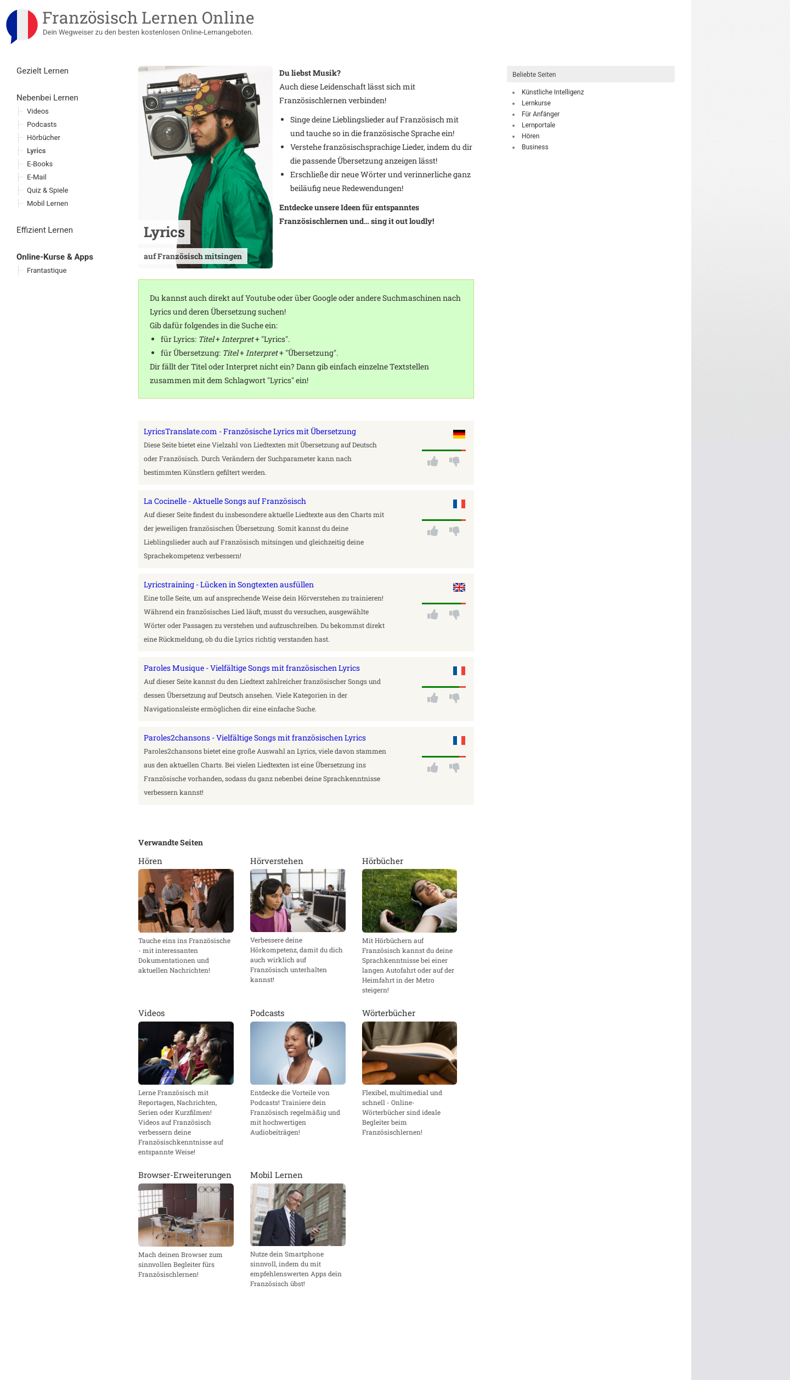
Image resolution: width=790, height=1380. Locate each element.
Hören (530, 136)
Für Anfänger (541, 114)
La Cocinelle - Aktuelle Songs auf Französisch (225, 501)
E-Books (40, 164)
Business (535, 147)
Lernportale (538, 125)
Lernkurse (536, 103)
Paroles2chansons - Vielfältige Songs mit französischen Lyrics (255, 737)
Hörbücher (43, 137)
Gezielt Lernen (42, 71)
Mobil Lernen (47, 203)
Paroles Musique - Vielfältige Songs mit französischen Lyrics (252, 668)
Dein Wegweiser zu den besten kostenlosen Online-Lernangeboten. (148, 32)
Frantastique (46, 270)
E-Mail (37, 177)
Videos (38, 111)
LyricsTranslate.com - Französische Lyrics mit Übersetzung (250, 431)
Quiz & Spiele (47, 190)
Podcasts (42, 124)
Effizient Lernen (44, 230)
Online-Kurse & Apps (54, 257)
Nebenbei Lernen (47, 98)
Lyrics (36, 151)
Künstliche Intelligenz (553, 92)
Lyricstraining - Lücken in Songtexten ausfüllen (229, 584)
